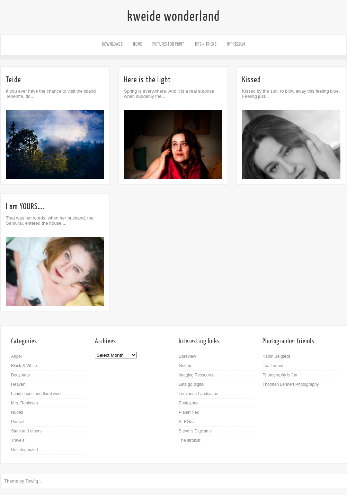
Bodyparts (20, 375)
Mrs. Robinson (24, 403)
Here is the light (147, 79)
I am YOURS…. (25, 206)
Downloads (112, 44)
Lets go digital (191, 384)
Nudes (17, 412)
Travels (18, 440)
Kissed (251, 79)
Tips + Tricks (206, 44)
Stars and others (26, 431)
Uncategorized (24, 449)
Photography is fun (280, 375)
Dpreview (187, 356)
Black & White (24, 365)
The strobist (190, 440)
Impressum (236, 44)
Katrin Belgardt (276, 356)
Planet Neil (189, 412)
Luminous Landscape (198, 393)
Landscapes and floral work (36, 393)
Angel (16, 356)
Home (137, 44)
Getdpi (185, 365)
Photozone (188, 403)
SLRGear (187, 421)
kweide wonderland (173, 16)
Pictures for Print (168, 44)
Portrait (18, 421)
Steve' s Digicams (195, 431)
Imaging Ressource (196, 375)
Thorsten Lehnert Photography (291, 384)
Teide (13, 79)
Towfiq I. (33, 481)
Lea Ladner (273, 365)
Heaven (18, 384)
